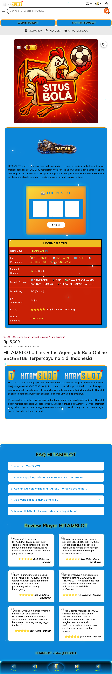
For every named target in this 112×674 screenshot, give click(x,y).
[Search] (106, 10)
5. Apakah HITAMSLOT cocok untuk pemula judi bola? (44, 511)
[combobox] (55, 10)
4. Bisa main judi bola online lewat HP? (34, 499)
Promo (13, 667)
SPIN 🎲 (56, 225)
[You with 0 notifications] (98, 3)
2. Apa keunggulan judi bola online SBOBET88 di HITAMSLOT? (49, 477)
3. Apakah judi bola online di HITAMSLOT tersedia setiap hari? (49, 488)
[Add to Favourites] (104, 44)
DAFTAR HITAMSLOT (84, 22)
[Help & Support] (89, 3)
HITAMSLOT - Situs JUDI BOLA (56, 653)
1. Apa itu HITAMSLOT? (25, 466)
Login (34, 667)
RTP (77, 667)
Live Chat (98, 667)
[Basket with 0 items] (106, 3)
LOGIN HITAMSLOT (28, 22)
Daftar (56, 668)
